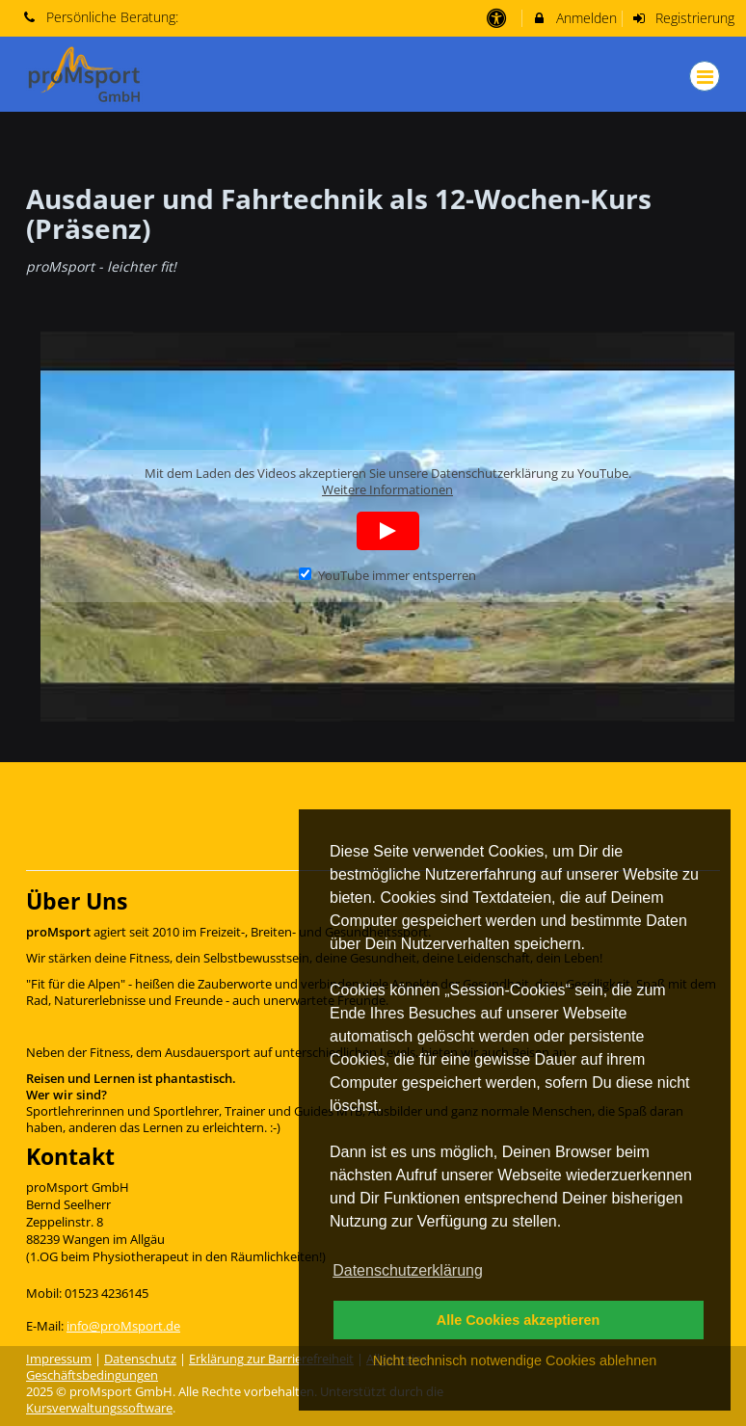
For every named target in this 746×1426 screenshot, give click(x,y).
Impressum (59, 1359)
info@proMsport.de (123, 1326)
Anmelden (574, 18)
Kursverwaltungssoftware (99, 1408)
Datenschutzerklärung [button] (408, 1270)
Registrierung (683, 18)
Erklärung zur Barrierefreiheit (271, 1359)
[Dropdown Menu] (704, 76)
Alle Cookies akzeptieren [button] (518, 1320)
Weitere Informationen (387, 490)
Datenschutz (140, 1359)
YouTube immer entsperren (387, 576)
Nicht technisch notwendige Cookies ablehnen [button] (514, 1360)
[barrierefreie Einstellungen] (498, 18)
